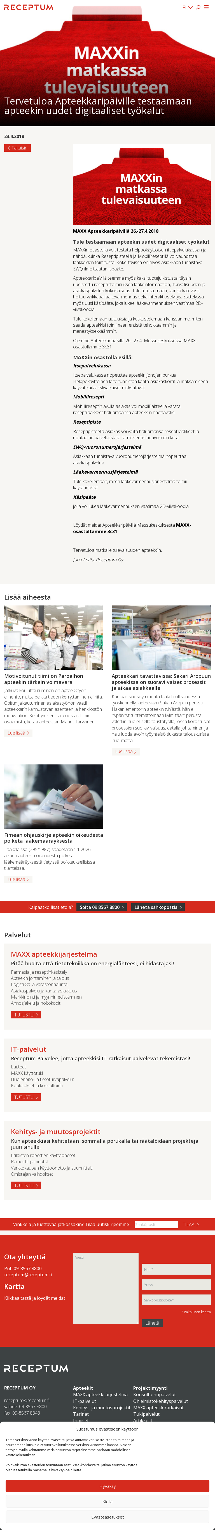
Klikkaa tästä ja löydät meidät (34, 1298)
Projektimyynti (150, 1388)
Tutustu (24, 1015)
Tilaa (189, 1224)
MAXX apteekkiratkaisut (158, 1407)
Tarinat (81, 1414)
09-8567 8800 (28, 1268)
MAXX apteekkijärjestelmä (100, 1394)
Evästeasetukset (107, 1517)
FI (184, 7)
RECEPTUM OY (20, 1388)
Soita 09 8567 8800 (100, 907)
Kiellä (107, 1501)
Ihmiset (81, 1420)
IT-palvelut (84, 1401)
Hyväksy (107, 1486)
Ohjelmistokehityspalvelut (160, 1401)
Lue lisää (16, 733)
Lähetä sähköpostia (156, 907)
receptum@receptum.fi (28, 1275)
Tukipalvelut (146, 1414)
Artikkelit (142, 1420)
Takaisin (19, 148)
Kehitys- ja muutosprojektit (101, 1407)
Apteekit (83, 1388)
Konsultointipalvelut (154, 1394)
